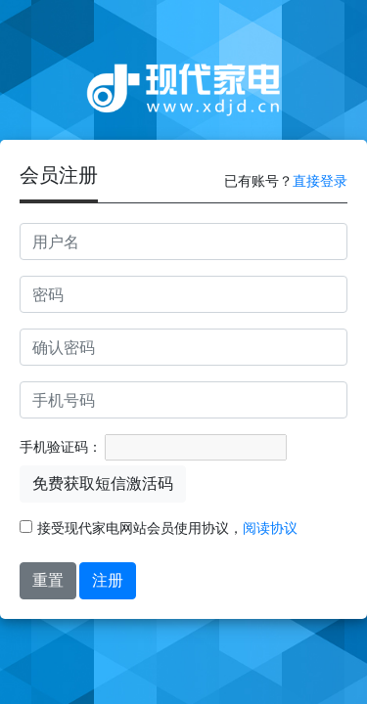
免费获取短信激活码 (102, 483)
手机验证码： (61, 447)
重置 (48, 580)
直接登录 (320, 181)
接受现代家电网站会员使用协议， (159, 528)
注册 (107, 580)
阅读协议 (270, 528)
